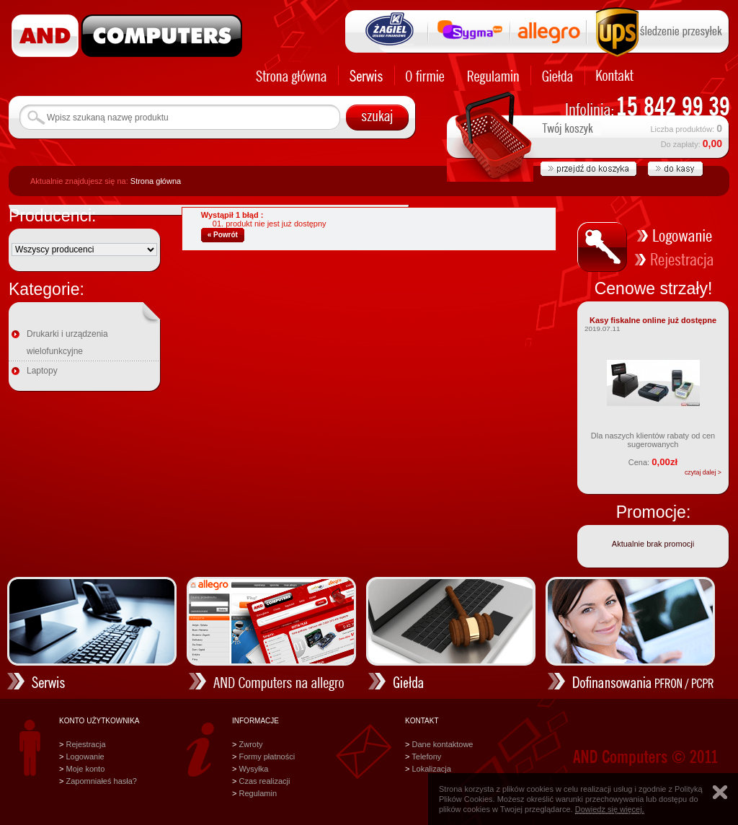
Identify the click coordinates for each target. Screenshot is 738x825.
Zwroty (250, 744)
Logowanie (85, 756)
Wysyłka (253, 768)
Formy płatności (267, 756)
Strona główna (155, 181)
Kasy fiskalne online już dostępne (653, 320)
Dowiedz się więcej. (609, 809)
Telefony (426, 756)
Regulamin (258, 793)
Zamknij (720, 792)
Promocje (651, 512)
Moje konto (85, 768)
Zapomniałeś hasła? (101, 781)
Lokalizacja (431, 768)
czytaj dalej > (703, 472)
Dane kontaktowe (442, 744)
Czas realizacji (264, 781)
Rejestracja (85, 744)
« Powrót (223, 235)
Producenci (50, 215)
